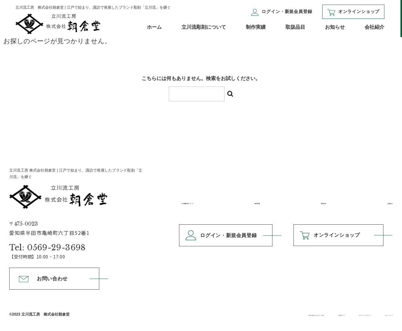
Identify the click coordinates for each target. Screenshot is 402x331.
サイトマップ (379, 314)
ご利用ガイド (275, 314)
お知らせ (335, 27)
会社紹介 (374, 27)
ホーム (154, 27)
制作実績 (256, 27)
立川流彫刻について (204, 27)
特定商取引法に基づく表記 (219, 314)
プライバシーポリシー (327, 314)
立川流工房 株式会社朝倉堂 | (75, 188)
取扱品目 (295, 27)
